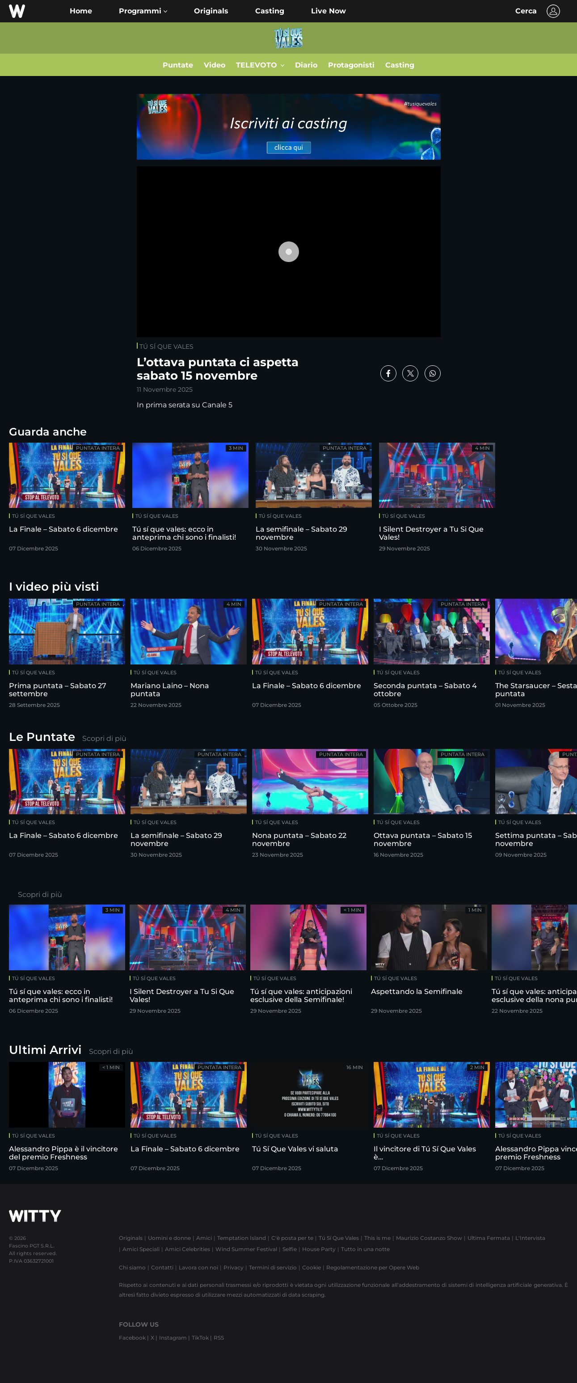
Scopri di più (104, 738)
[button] (143, 11)
